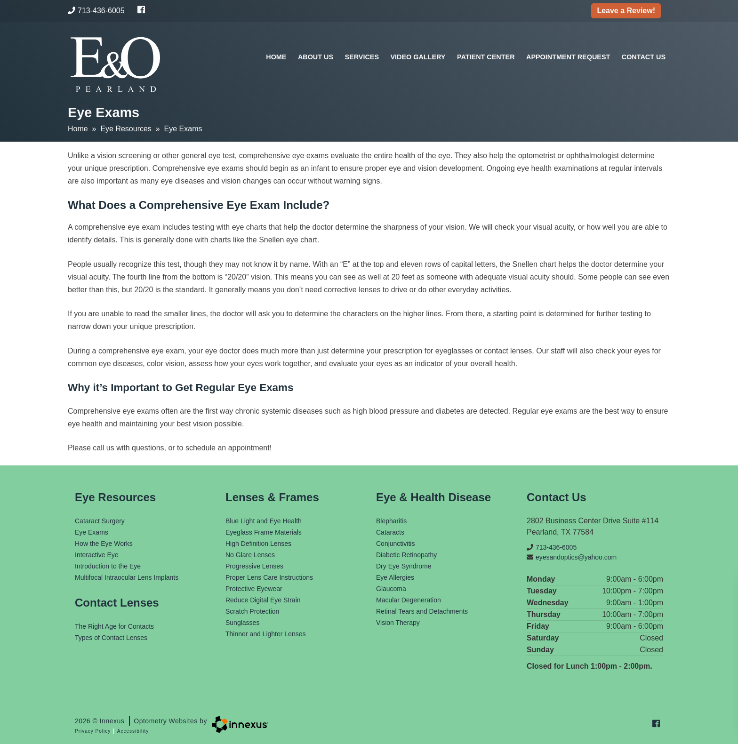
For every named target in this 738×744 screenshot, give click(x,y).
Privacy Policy (93, 731)
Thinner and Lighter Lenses (265, 634)
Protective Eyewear (253, 588)
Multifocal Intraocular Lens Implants (126, 577)
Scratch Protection (252, 611)
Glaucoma (391, 588)
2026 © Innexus (141, 721)
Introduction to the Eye (108, 566)
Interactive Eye (97, 555)
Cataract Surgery (100, 521)
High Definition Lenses (258, 543)
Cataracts (390, 532)
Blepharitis (391, 521)
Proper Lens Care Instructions (269, 577)
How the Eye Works (104, 543)
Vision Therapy (398, 622)
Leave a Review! (626, 11)
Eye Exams (91, 532)
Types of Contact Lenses (111, 637)
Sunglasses (242, 622)
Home (276, 57)
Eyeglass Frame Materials (263, 532)
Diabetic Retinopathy (406, 555)
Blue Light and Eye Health (263, 521)
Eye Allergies (395, 577)
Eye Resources (126, 129)
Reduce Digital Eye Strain (263, 600)
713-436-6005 (96, 11)
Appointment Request (568, 57)
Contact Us (644, 57)
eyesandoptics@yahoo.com (572, 557)
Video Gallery (417, 57)
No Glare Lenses (250, 555)
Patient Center (486, 57)
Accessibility (133, 731)
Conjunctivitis (395, 543)
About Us (315, 57)
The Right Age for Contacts (114, 626)
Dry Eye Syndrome (403, 566)
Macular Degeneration (408, 600)
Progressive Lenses (254, 566)
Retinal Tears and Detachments (422, 611)
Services (362, 57)
